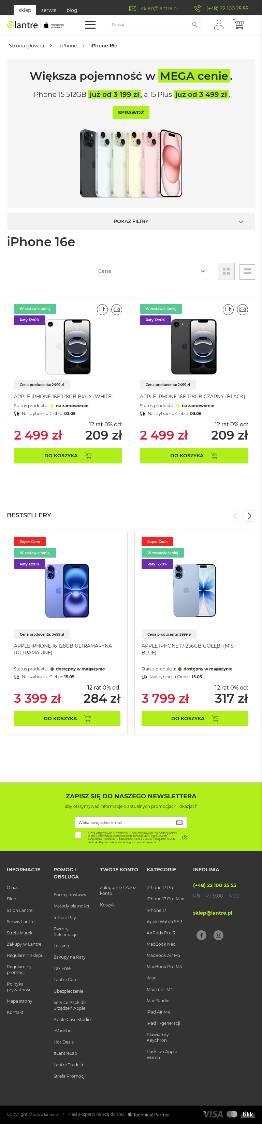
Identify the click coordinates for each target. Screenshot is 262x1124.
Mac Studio (158, 1000)
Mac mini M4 (160, 989)
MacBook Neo (161, 944)
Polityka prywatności (19, 986)
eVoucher (63, 1031)
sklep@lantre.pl (159, 8)
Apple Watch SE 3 (165, 921)
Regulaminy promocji (19, 969)
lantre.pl (52, 1114)
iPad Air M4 (158, 1012)
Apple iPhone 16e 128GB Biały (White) (63, 397)
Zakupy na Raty (70, 957)
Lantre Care (65, 979)
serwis (48, 10)
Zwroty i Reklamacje (65, 931)
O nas (12, 887)
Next (249, 516)
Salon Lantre (19, 910)
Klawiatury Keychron (158, 1037)
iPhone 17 (156, 910)
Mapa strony (19, 1001)
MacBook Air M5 (163, 955)
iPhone (70, 46)
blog (72, 10)
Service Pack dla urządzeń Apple (70, 1005)
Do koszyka (60, 718)
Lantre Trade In (69, 1064)
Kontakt (15, 1012)
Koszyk (107, 904)
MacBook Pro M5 (164, 967)
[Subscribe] (179, 823)
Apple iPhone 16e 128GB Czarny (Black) (192, 397)
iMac (151, 978)
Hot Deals (64, 1042)
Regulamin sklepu (25, 955)
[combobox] (153, 24)
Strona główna (27, 46)
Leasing (61, 945)
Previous (236, 516)
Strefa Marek (19, 932)
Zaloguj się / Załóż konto (118, 890)
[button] (219, 24)
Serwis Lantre (20, 921)
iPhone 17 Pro (161, 887)
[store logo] (36, 25)
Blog (11, 899)
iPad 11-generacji (163, 1023)
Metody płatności (71, 906)
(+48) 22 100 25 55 (227, 8)
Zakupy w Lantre (24, 944)
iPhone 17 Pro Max (165, 899)
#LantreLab (65, 1053)
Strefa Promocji (70, 1076)
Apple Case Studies (73, 1019)
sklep (25, 10)
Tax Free (62, 968)
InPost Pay (65, 917)
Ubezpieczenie (68, 991)
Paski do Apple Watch (162, 1054)
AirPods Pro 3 (161, 932)
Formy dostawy (70, 895)
